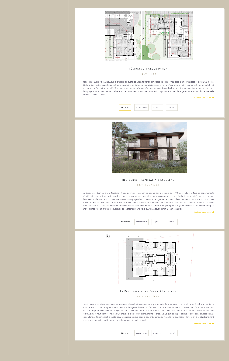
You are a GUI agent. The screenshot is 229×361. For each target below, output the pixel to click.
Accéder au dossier (204, 97)
